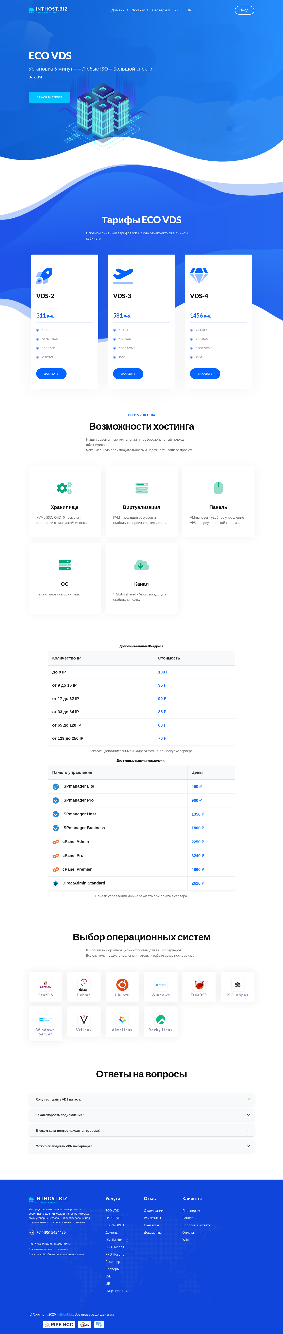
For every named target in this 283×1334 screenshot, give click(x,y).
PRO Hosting (115, 1254)
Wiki (185, 1240)
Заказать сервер (49, 97)
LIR (189, 10)
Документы (153, 1232)
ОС (64, 584)
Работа (187, 1218)
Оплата (188, 1232)
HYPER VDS (114, 1218)
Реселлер (113, 1261)
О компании (153, 1210)
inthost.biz (65, 1314)
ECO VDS (112, 1210)
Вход (244, 10)
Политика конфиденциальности (49, 1244)
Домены (118, 10)
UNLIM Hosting (117, 1240)
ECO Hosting (115, 1247)
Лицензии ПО (116, 1291)
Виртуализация (141, 507)
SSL (177, 10)
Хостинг (138, 10)
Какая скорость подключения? (60, 1115)
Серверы (159, 10)
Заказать (51, 374)
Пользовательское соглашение (48, 1249)
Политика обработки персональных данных (56, 1254)
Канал (141, 584)
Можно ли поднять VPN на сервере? (64, 1146)
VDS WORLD (115, 1225)
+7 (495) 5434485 (51, 1232)
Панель (218, 507)
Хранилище (64, 507)
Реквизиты (152, 1218)
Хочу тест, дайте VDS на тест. (58, 1099)
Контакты (151, 1225)
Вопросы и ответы (196, 1225)
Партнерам (191, 1210)
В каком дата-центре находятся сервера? (68, 1130)
